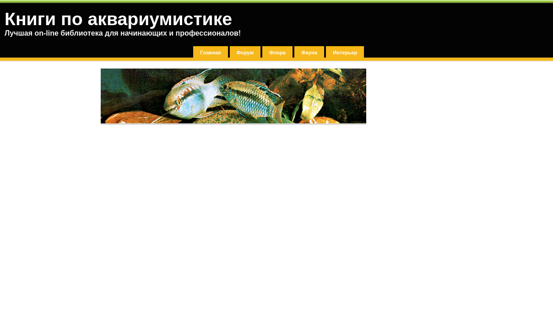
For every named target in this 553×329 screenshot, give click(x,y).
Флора (277, 52)
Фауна (309, 52)
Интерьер (345, 52)
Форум (245, 52)
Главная (210, 52)
